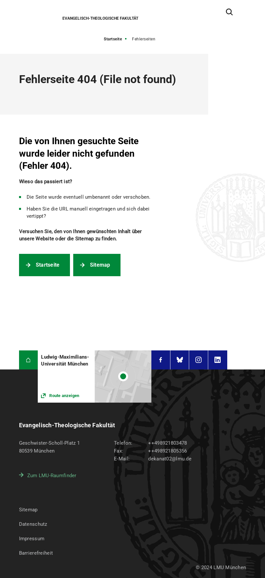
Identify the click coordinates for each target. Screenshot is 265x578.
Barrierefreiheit (36, 553)
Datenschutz (33, 524)
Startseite (113, 39)
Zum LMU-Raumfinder (52, 475)
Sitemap (100, 265)
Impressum (32, 539)
